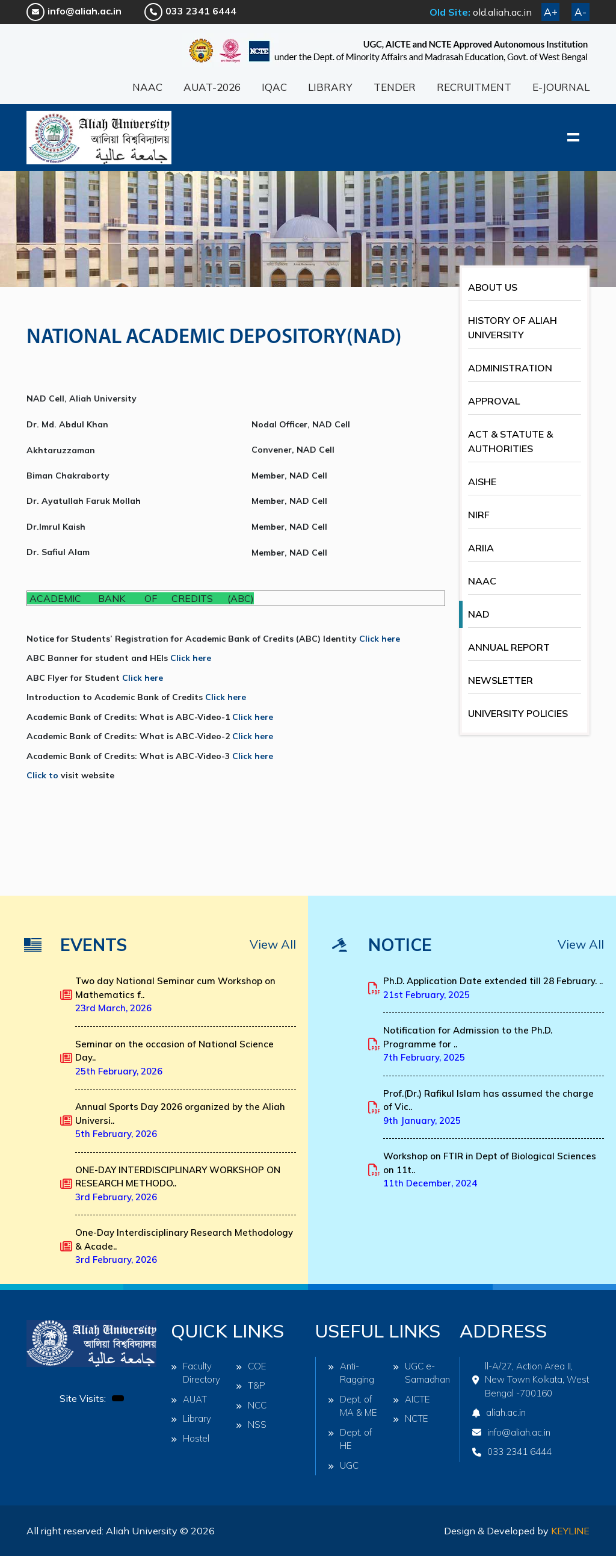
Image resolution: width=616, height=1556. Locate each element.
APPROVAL (494, 401)
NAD (479, 614)
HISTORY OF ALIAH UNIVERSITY (512, 327)
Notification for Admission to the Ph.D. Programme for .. (467, 1043)
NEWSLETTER (500, 680)
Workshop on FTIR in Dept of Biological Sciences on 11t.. (489, 1169)
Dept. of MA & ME (352, 1406)
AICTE (411, 1399)
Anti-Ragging (351, 1373)
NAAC (147, 87)
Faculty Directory (195, 1373)
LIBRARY (330, 87)
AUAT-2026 (212, 87)
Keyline (570, 1531)
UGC (343, 1465)
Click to (43, 775)
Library (191, 1418)
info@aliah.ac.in (74, 11)
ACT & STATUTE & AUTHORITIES (510, 441)
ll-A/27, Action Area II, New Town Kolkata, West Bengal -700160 (530, 1379)
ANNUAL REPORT (509, 647)
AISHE (482, 482)
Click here (379, 638)
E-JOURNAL (561, 87)
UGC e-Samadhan (419, 1373)
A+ (551, 11)
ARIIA (481, 548)
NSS (251, 1424)
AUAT (189, 1399)
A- (580, 11)
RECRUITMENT (474, 87)
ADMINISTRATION (510, 368)
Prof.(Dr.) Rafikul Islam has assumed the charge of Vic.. (488, 1107)
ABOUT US (492, 287)
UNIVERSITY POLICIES (518, 713)
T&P (250, 1385)
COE (251, 1366)
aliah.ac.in (499, 1412)
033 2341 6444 (190, 11)
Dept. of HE (350, 1439)
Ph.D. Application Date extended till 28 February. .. (493, 987)
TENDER (395, 87)
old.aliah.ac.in (502, 12)
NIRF (479, 515)
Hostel (190, 1438)
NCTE (410, 1418)
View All (273, 944)
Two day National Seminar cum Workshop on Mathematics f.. (175, 994)
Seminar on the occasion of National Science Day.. (174, 1057)
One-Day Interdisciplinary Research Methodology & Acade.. (184, 1246)
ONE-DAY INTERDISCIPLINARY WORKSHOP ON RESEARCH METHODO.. (177, 1183)
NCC (251, 1405)
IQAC (274, 87)
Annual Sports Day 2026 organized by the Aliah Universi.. (180, 1120)
